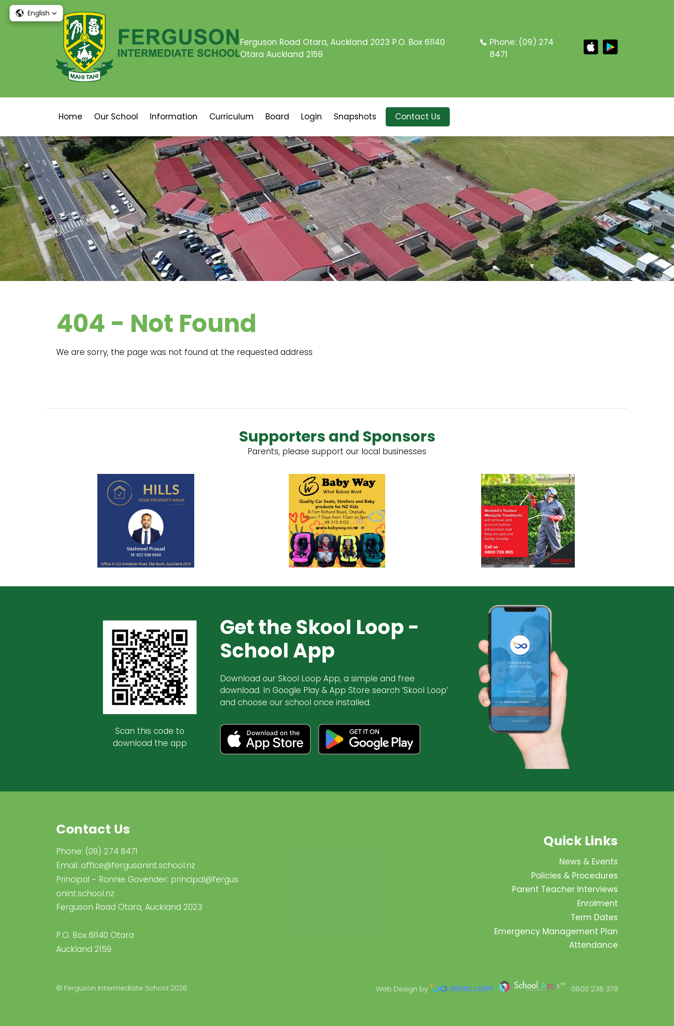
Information (174, 116)
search (464, 117)
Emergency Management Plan (556, 931)
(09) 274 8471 (111, 851)
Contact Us (417, 116)
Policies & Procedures (574, 875)
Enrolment (597, 903)
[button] (36, 13)
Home (70, 116)
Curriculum (231, 116)
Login (311, 116)
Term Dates (594, 917)
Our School (116, 116)
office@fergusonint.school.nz (138, 865)
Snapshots (355, 116)
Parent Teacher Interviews (565, 889)
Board (277, 116)
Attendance (593, 945)
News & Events (588, 861)
